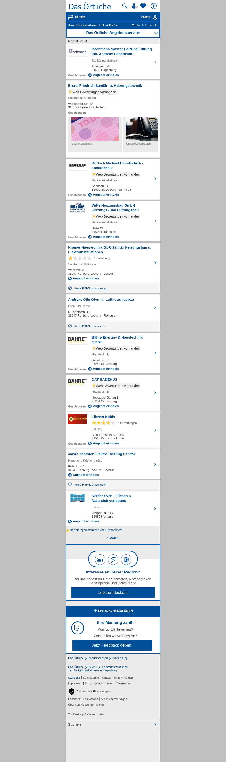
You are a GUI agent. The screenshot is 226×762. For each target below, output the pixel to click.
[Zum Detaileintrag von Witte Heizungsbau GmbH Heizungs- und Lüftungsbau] (113, 221)
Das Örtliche (76, 658)
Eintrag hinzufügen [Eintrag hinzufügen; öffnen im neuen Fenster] (113, 610)
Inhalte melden (123, 677)
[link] (155, 17)
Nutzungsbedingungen (99, 683)
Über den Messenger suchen (86, 704)
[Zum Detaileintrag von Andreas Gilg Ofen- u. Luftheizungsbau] (113, 307)
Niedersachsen (98, 658)
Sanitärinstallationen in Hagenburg (95, 670)
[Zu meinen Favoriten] (143, 5)
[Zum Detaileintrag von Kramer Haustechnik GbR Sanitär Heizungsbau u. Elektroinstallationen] (113, 263)
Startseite (74, 677)
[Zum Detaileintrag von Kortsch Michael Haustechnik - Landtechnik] (113, 179)
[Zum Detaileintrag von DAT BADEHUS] (113, 392)
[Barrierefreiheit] (154, 5)
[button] (89, 691)
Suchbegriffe (91, 677)
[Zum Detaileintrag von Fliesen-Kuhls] (113, 429)
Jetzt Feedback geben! (112, 645)
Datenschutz (124, 683)
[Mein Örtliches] (135, 5)
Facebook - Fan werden (83, 699)
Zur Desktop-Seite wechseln (86, 714)
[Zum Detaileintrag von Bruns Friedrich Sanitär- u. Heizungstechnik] (113, 99)
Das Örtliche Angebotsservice (113, 33)
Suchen (74, 724)
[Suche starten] (124, 5)
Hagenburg (120, 658)
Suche (93, 667)
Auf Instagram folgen (114, 699)
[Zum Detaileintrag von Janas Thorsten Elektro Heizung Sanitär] (113, 464)
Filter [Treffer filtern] (80, 17)
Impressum (75, 683)
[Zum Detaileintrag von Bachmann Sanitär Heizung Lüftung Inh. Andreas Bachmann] (113, 62)
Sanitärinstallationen (115, 667)
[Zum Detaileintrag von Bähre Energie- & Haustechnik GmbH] (113, 353)
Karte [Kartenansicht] (149, 17)
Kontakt (106, 677)
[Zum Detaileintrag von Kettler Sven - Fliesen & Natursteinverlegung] (113, 508)
